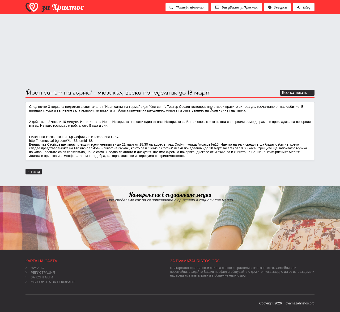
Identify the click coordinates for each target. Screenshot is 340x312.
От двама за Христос (236, 7)
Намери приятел (187, 7)
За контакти (39, 277)
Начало (35, 268)
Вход (303, 7)
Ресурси (277, 7)
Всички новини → (297, 93)
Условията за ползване (50, 282)
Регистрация (40, 272)
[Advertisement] (167, 52)
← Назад (33, 171)
